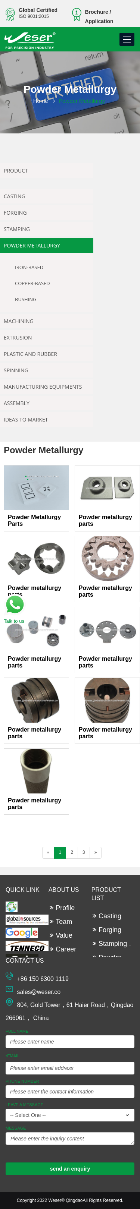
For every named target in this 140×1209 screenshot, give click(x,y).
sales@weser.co (38, 992)
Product (16, 170)
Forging (15, 212)
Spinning (16, 370)
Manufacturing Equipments (43, 386)
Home (40, 101)
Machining (19, 321)
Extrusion (18, 337)
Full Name (17, 1031)
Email (12, 1056)
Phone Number (22, 1081)
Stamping (17, 229)
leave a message (24, 1104)
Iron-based (29, 267)
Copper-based (32, 283)
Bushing (25, 299)
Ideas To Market (26, 419)
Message (16, 1128)
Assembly (16, 403)
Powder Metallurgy (32, 245)
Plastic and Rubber (30, 353)
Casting (14, 196)
